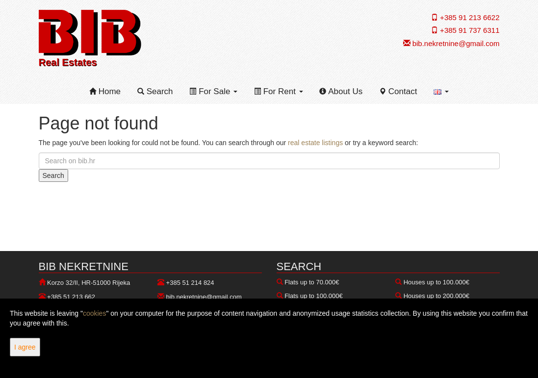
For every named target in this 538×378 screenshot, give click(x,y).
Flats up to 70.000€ (311, 282)
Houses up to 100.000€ (436, 282)
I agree (25, 347)
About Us (340, 91)
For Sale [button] (213, 91)
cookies (94, 313)
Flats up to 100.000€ (313, 296)
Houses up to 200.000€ (436, 296)
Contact (398, 91)
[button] (441, 91)
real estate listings (315, 143)
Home (105, 91)
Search (155, 91)
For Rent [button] (278, 91)
